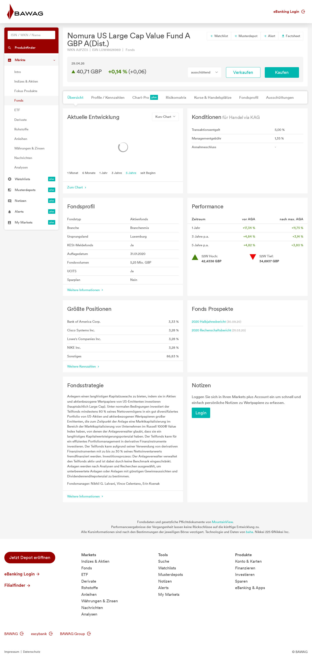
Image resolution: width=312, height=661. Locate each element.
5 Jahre (131, 173)
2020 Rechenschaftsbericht (211, 330)
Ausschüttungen (280, 97)
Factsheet (290, 36)
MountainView (222, 522)
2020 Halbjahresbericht (209, 322)
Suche (163, 561)
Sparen (241, 581)
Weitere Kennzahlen (83, 366)
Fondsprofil (248, 97)
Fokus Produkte (25, 91)
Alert (269, 36)
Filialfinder (17, 585)
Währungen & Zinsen (29, 148)
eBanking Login (289, 11)
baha (249, 532)
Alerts (163, 587)
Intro (17, 72)
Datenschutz (31, 651)
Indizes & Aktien (26, 81)
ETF (17, 110)
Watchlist (219, 36)
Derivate (20, 120)
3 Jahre (117, 173)
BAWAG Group (75, 634)
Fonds (18, 100)
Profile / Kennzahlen (108, 97)
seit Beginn (148, 173)
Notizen (165, 581)
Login (200, 412)
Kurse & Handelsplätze (212, 97)
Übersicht (75, 97)
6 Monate (89, 173)
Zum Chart (77, 187)
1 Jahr (103, 173)
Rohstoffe (21, 129)
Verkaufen (243, 72)
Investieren (245, 574)
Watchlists (167, 568)
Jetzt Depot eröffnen (29, 557)
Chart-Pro (145, 97)
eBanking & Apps (250, 587)
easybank (42, 634)
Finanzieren (245, 568)
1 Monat (72, 173)
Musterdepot (245, 36)
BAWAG (14, 634)
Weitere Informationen (85, 290)
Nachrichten (23, 158)
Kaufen (282, 72)
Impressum (11, 651)
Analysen (21, 167)
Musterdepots (170, 574)
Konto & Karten (248, 561)
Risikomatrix (176, 97)
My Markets (168, 594)
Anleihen (20, 139)
